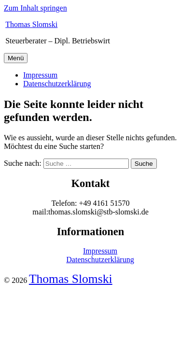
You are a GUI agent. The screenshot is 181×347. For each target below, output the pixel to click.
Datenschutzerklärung (57, 84)
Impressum (40, 75)
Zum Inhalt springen (35, 8)
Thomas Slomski (31, 24)
